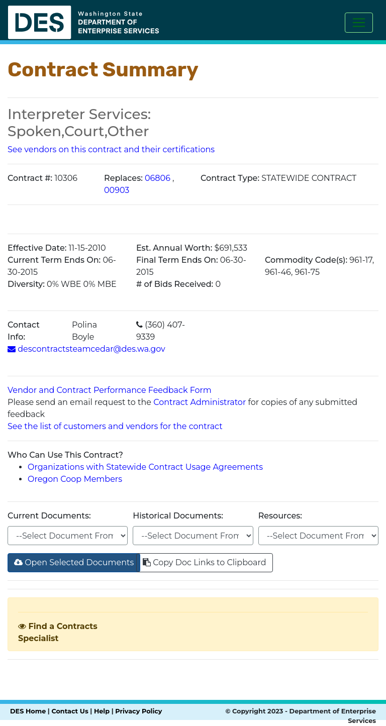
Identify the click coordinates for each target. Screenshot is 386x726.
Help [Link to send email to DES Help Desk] (102, 711)
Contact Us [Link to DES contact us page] (69, 711)
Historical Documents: (178, 516)
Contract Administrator (199, 402)
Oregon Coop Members (75, 479)
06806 (157, 178)
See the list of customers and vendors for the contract (115, 426)
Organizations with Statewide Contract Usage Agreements (145, 467)
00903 (116, 190)
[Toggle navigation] (359, 23)
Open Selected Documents (74, 562)
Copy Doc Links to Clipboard (204, 562)
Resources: (280, 516)
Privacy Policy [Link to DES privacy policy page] (138, 711)
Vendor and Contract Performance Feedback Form (110, 390)
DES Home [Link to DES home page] (28, 711)
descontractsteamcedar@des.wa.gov (86, 349)
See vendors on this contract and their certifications (111, 149)
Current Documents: (49, 516)
